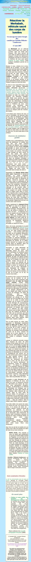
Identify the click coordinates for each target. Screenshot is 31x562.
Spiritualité (15, 8)
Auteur (28, 15)
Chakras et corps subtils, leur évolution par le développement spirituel (19, 499)
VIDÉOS (20, 7)
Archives (28, 12)
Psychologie (6, 8)
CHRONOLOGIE (6, 7)
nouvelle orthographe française (17, 531)
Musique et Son (26, 10)
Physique (18, 10)
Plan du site (27, 13)
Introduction (27, 7)
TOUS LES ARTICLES (24, 5)
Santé (22, 12)
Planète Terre (23, 8)
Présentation (13, 5)
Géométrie (11, 10)
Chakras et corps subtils (15, 60)
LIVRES (14, 7)
